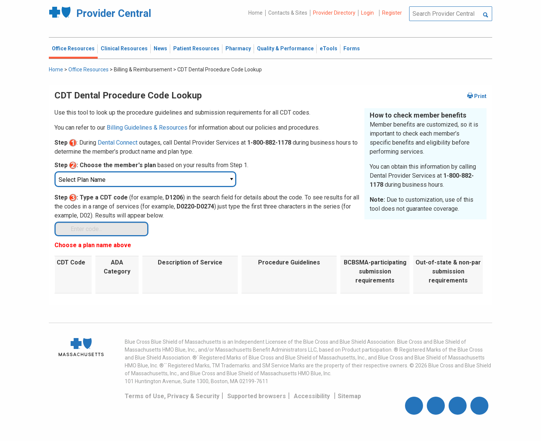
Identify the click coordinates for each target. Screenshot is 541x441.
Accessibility (312, 396)
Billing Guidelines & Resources (147, 127)
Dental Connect (118, 142)
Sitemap (349, 396)
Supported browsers (256, 396)
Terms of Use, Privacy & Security (172, 396)
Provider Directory (334, 13)
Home (255, 13)
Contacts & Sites (287, 13)
